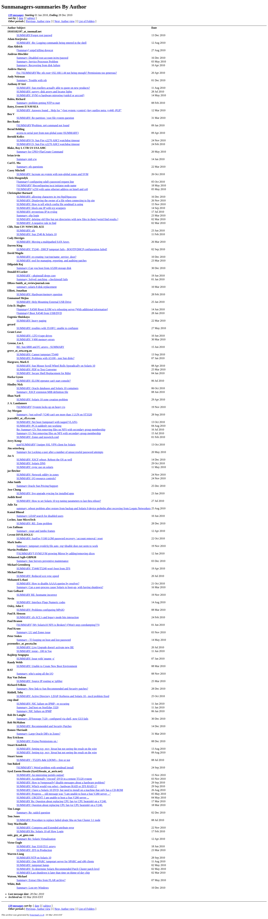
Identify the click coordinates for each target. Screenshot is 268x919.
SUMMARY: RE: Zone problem (34, 523)
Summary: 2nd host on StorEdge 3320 (37, 707)
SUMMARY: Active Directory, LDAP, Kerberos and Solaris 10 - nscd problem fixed (63, 696)
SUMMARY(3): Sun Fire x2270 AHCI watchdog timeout (48, 140)
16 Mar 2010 (158, 587)
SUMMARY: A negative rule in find (36, 223)
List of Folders (87, 21)
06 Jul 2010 (157, 380)
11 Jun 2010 (158, 651)
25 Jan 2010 (157, 301)
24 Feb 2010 (158, 144)
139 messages (15, 15)
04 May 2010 (158, 797)
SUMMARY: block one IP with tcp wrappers (41, 208)
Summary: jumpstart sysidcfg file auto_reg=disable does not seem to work (57, 546)
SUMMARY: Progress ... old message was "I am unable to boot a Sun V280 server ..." (64, 793)
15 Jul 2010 (157, 433)
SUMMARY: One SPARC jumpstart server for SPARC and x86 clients (55, 861)
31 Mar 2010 (158, 117)
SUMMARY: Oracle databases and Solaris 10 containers (47, 388)
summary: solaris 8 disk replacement (37, 286)
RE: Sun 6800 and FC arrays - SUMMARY (40, 346)
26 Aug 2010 (158, 790)
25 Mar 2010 (158, 369)
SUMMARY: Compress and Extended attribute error (45, 827)
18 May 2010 (158, 185)
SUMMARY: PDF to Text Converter (37, 369)
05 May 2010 (158, 189)
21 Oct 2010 (158, 583)
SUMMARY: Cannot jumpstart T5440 (37, 354)
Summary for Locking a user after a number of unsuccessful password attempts (60, 452)
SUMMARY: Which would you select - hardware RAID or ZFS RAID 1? (57, 786)
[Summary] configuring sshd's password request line (45, 181)
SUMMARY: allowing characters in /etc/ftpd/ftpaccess (46, 196)
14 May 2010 (158, 95)
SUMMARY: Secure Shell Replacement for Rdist (44, 373)
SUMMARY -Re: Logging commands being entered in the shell (51, 42)
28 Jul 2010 (157, 91)
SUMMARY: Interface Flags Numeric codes (41, 602)
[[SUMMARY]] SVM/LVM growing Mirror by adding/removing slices (56, 553)
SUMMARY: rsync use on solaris (35, 467)
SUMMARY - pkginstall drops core (36, 275)
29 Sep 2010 (158, 782)
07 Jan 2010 (157, 358)
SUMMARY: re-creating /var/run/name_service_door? (46, 256)
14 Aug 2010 (158, 602)
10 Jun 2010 (158, 335)
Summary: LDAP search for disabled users (40, 515)
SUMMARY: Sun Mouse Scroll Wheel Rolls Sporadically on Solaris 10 (56, 365)
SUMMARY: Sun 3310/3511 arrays (36, 846)
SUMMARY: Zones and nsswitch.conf (38, 437)
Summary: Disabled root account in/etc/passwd (42, 57)
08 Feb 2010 (158, 102)
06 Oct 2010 (158, 388)
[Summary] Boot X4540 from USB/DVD (39, 313)
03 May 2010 (158, 61)
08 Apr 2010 (158, 365)
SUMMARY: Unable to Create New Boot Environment (47, 666)
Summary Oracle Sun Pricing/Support (37, 485)
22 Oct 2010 (158, 538)
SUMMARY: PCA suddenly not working (39, 425)
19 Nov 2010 (158, 407)
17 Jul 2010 (157, 211)
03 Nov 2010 (158, 632)
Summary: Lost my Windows (33, 887)
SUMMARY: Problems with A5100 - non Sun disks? (46, 358)
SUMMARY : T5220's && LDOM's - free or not (43, 760)
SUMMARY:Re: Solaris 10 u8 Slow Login (40, 831)
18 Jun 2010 (158, 846)
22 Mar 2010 (158, 166)
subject (31, 18)
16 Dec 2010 (158, 57)
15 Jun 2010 (158, 346)
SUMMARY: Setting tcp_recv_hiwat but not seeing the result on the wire (57, 748)
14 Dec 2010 (158, 459)
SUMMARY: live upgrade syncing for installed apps (45, 493)
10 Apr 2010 (158, 65)
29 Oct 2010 (158, 463)
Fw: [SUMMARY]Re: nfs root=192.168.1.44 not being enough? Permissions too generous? (67, 72)
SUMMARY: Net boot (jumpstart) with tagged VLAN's (47, 422)
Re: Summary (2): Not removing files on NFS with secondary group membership (61, 429)
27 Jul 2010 (157, 500)
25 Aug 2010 (158, 508)
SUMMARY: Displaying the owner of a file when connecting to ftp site (56, 200)
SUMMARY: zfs (26, 230)
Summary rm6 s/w (27, 159)
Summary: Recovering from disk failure (38, 65)
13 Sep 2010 (158, 354)
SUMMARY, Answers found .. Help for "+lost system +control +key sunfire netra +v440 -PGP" (69, 110)
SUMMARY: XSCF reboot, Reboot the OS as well (44, 459)
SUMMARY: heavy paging (31, 320)
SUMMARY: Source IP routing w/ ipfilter (40, 681)
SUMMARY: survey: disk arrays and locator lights (44, 91)
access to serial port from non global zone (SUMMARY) (48, 132)
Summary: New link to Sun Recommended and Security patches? (52, 688)
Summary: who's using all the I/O (35, 673)
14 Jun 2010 (158, 309)
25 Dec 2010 (158, 485)
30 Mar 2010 (158, 339)
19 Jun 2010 (158, 275)
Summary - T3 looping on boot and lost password (44, 639)
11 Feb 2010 (158, 234)
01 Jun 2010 (158, 624)
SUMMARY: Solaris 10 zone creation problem (42, 399)
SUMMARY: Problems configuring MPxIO (40, 609)
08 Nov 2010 (158, 673)
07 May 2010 (158, 880)
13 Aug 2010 (158, 748)
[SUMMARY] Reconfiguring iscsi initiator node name (46, 185)
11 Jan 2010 (157, 703)
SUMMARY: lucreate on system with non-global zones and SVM (52, 174)
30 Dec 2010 (158, 268)
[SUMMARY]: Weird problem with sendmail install (45, 767)
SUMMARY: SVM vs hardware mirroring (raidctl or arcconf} (51, 95)
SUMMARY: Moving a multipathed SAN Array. (43, 241)
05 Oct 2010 (158, 181)
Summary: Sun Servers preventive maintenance (43, 561)
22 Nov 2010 (158, 827)
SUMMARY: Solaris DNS (31, 463)
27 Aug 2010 (158, 50)
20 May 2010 (158, 151)
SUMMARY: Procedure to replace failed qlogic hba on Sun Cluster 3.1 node (58, 820)
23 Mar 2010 (158, 215)
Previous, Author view (38, 21)
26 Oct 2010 (158, 174)
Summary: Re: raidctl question (33, 812)
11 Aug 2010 (158, 87)
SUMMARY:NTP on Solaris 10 (34, 857)
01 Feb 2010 (158, 437)
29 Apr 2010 (158, 399)
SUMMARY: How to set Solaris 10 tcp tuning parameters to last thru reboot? (59, 500)
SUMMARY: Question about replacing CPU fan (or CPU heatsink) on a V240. (60, 805)
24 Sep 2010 (158, 767)
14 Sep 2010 (158, 208)
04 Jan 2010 (157, 373)
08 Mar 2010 (158, 609)
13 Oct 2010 (158, 422)
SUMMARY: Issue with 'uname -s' (36, 658)
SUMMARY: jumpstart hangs (33, 865)
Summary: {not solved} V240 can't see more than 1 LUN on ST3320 (54, 414)
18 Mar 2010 (158, 805)
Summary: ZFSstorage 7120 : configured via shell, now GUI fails (52, 718)
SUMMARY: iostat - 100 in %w (34, 651)
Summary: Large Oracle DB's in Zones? (38, 733)
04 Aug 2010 (158, 425)
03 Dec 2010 (158, 561)
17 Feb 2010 (158, 831)
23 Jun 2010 (158, 230)
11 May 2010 (158, 467)
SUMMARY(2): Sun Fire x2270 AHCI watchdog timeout (48, 144)
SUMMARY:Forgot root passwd (34, 35)
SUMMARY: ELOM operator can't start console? (44, 380)
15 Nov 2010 (158, 204)
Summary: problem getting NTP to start (38, 102)
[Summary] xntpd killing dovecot (35, 50)
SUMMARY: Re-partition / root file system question (45, 117)
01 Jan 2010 (157, 279)
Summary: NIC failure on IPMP (34, 711)
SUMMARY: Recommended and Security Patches (44, 726)
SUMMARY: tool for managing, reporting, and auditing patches (52, 260)
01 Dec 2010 (158, 80)
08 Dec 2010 (158, 741)
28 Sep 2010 (158, 414)
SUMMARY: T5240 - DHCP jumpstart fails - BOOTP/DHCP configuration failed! (62, 249)
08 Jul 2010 (157, 760)
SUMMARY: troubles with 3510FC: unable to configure (47, 328)
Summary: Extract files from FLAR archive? (41, 880)
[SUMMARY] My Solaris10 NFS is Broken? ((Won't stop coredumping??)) (58, 624)
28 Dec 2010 (158, 523)
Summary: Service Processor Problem (37, 61)
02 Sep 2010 (158, 249)
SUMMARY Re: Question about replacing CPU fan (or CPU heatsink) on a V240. (62, 801)
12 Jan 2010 (157, 553)
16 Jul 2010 (157, 429)
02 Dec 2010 (158, 812)
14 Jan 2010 (157, 159)
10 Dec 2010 (158, 256)
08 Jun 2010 (158, 392)
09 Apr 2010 (158, 132)
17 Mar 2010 (158, 801)
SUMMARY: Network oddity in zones (38, 474)
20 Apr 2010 (158, 72)
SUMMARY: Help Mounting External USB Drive (44, 301)
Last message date (18, 894)
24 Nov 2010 (158, 140)
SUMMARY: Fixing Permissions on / (37, 741)
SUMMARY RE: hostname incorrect (37, 594)
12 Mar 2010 (158, 110)
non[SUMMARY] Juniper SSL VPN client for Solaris (46, 444)
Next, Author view (64, 21)
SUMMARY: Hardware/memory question (39, 294)
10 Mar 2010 (158, 286)
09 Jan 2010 (157, 125)
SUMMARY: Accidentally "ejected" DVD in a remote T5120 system (54, 778)
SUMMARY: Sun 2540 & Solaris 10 (37, 234)
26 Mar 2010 (158, 241)
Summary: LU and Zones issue (33, 632)
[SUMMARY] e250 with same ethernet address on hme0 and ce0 (52, 189)
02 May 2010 (158, 865)
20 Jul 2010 (157, 576)
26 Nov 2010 (158, 200)
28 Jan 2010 (157, 313)
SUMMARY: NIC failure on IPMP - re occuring (43, 703)
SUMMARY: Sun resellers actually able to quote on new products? (53, 87)
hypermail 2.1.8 (37, 915)
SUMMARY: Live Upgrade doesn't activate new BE (45, 647)
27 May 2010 (158, 328)
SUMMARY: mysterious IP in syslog (37, 211)
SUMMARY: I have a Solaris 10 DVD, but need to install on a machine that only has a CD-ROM (70, 790)
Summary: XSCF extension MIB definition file (42, 392)
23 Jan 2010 (157, 493)
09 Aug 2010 (158, 752)
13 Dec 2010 (158, 35)
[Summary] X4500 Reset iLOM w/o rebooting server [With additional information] (62, 309)
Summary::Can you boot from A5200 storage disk (44, 268)
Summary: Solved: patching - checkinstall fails (42, 279)
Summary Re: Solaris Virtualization (36, 838)
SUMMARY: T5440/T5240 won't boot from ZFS (43, 568)
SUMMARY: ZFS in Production (34, 850)
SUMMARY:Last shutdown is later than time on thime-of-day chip (53, 872)
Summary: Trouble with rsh (32, 80)
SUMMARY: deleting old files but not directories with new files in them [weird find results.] (67, 219)
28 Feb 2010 (158, 294)
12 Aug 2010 (158, 42)
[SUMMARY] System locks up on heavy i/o (41, 407)
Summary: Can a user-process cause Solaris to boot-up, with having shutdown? (60, 587)
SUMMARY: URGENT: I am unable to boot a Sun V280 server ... (53, 797)
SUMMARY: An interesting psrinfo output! (40, 775)
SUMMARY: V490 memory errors (36, 339)
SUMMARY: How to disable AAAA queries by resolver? (48, 583)
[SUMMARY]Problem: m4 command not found (43, 125)
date (21, 18)
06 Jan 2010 (157, 711)
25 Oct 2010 (158, 696)
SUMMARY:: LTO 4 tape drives (34, 335)
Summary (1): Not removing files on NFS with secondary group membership (59, 433)
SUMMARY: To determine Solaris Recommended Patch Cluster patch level (58, 868)
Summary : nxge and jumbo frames (36, 530)
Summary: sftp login (28, 215)
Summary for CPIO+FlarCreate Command (40, 151)
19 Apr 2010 (158, 568)
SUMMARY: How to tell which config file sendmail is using (50, 204)
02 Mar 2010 (158, 219)
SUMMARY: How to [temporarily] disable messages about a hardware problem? (61, 782)
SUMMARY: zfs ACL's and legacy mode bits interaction (48, 617)
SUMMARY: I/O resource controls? (36, 478)
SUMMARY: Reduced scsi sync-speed (38, 576)
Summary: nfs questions (30, 166)
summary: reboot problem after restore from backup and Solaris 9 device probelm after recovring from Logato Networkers (84, 508)
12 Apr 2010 (158, 530)
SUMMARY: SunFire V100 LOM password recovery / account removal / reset (60, 538)
